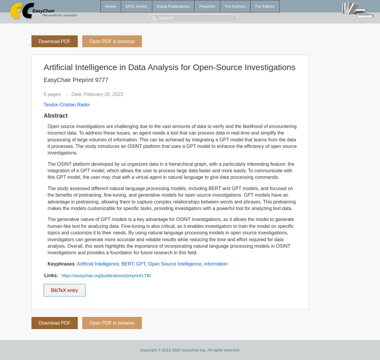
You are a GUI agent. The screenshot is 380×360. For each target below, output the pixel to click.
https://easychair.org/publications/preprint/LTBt (106, 275)
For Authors (235, 6)
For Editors (265, 6)
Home (110, 6)
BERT (127, 263)
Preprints (207, 6)
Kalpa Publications (173, 6)
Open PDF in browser (112, 41)
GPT (140, 263)
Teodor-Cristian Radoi (67, 104)
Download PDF (55, 41)
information (215, 263)
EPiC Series (136, 6)
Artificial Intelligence (98, 263)
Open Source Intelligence (175, 263)
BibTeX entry (64, 288)
